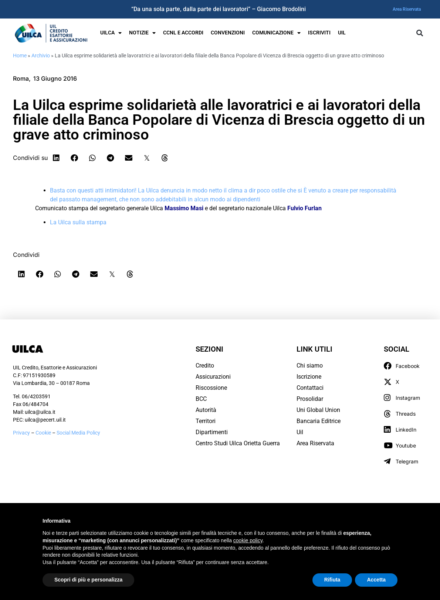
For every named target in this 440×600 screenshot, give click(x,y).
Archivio (40, 55)
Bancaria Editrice (319, 421)
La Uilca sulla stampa (78, 222)
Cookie (43, 433)
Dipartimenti (212, 432)
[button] (419, 33)
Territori (206, 421)
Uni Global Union (318, 409)
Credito (205, 365)
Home (20, 55)
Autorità (206, 409)
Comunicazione (276, 33)
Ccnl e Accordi (183, 33)
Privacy (21, 433)
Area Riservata (407, 9)
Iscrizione (309, 376)
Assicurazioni (213, 376)
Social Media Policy (78, 433)
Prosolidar (310, 398)
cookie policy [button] (248, 540)
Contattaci (310, 387)
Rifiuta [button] (332, 580)
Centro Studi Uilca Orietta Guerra (238, 443)
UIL (342, 33)
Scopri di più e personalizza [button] (88, 580)
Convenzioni (228, 33)
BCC (201, 398)
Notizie (142, 33)
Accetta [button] (376, 580)
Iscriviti (319, 33)
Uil (300, 432)
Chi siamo (310, 365)
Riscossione (211, 387)
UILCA (111, 33)
